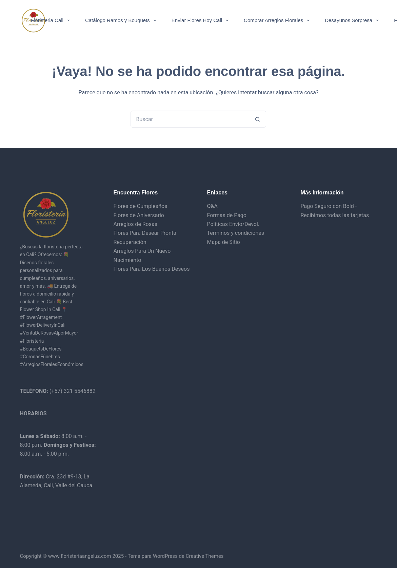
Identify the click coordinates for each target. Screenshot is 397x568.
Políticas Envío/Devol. (233, 224)
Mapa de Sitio (223, 242)
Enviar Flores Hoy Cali (201, 20)
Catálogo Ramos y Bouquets (122, 20)
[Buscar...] (190, 119)
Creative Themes (205, 556)
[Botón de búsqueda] (257, 119)
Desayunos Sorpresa (353, 20)
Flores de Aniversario (139, 215)
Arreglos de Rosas (136, 224)
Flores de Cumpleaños (140, 206)
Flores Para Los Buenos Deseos (152, 269)
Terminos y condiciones (235, 233)
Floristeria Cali (52, 20)
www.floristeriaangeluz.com (79, 556)
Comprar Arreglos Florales (278, 20)
